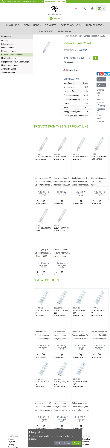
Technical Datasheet (100, 99)
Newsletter (86, 439)
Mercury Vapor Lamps (9, 65)
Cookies (67, 443)
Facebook (85, 442)
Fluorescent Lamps (8, 51)
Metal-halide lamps (8, 58)
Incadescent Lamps (8, 48)
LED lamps (5, 41)
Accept (76, 443)
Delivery (11, 444)
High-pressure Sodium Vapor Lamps (15, 62)
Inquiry (100, 79)
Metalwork (11, 2)
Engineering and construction (30, 2)
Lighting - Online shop (55, 2)
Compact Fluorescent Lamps (12, 55)
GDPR (58, 443)
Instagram (85, 444)
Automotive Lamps (8, 69)
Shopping (11, 439)
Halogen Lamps (7, 44)
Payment (11, 442)
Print (101, 85)
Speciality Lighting (8, 72)
